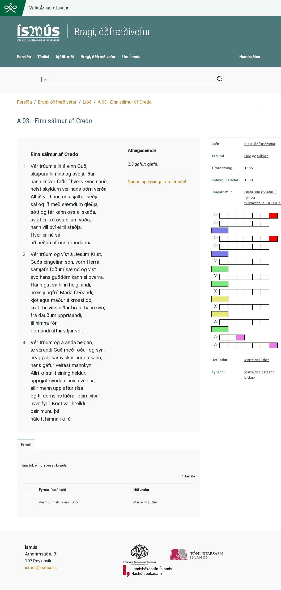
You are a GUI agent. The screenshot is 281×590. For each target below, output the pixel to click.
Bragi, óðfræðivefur (98, 57)
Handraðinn (249, 57)
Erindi (26, 445)
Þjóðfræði (65, 57)
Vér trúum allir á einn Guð (58, 502)
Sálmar (262, 156)
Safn (215, 144)
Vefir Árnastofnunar (49, 7)
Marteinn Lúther (145, 502)
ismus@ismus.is (41, 567)
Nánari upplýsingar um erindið (157, 181)
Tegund (217, 156)
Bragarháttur (221, 192)
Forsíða (24, 57)
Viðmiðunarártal (224, 180)
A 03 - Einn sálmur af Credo (125, 102)
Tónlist (43, 57)
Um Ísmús (131, 57)
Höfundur (219, 360)
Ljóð (87, 102)
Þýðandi (218, 372)
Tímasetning (221, 168)
